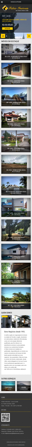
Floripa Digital (20, 444)
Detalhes (7, 28)
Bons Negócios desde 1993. (14, 331)
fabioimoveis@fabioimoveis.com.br (14, 433)
